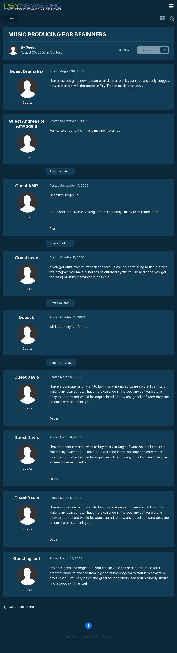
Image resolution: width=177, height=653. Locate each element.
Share (125, 50)
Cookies (108, 636)
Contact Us (89, 636)
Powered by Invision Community (88, 646)
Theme (69, 636)
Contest (56, 52)
